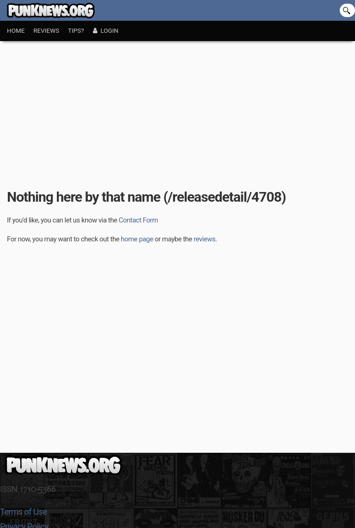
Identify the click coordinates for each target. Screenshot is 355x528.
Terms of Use (23, 511)
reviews (204, 239)
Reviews (46, 30)
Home (15, 30)
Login (105, 30)
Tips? (76, 30)
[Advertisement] (177, 110)
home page (137, 239)
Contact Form (138, 220)
